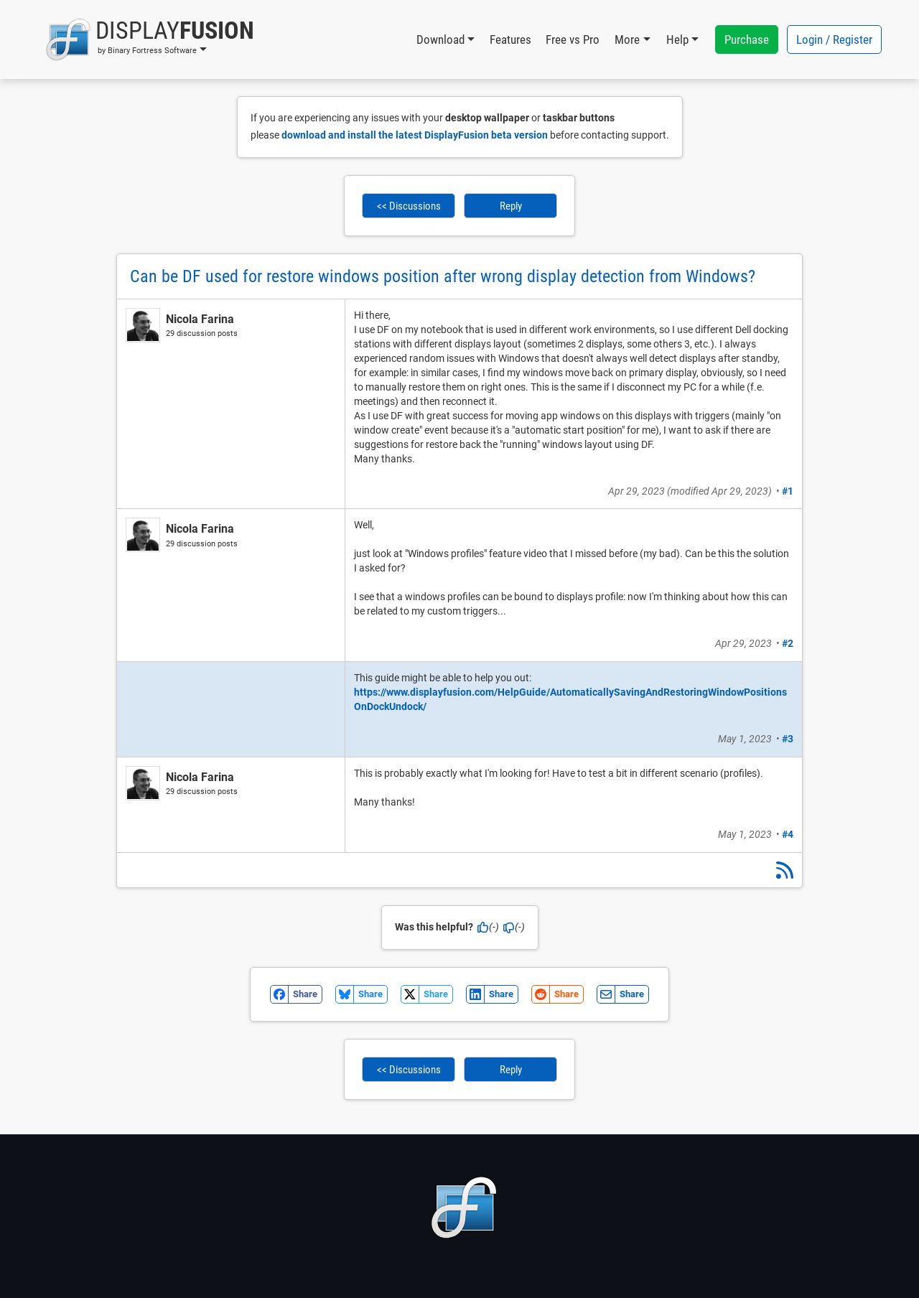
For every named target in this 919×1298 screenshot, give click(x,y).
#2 (787, 643)
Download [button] (440, 39)
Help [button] (677, 39)
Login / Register (834, 39)
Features (510, 39)
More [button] (627, 39)
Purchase (746, 39)
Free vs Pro (573, 39)
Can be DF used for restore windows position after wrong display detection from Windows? (442, 276)
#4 (787, 834)
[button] (149, 39)
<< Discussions (409, 206)
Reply (511, 206)
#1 (787, 491)
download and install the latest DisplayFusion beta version (414, 135)
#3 (787, 738)
